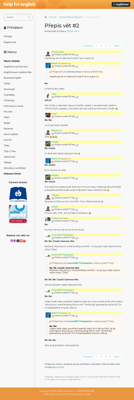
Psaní (7, 117)
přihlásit (60, 367)
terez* (54, 114)
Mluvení (8, 111)
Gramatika (9, 95)
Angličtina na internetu (16, 66)
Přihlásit (8, 36)
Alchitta (55, 142)
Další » (117, 46)
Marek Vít (61, 63)
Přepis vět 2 (73, 31)
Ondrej (60, 218)
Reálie (7, 123)
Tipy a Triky (10, 151)
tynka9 (55, 207)
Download (9, 89)
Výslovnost (9, 157)
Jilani (54, 94)
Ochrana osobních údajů (77, 394)
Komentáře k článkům (71, 17)
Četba (7, 83)
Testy (6, 145)
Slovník (8, 140)
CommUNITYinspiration (62, 235)
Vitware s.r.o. (69, 391)
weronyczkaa (58, 52)
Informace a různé (13, 106)
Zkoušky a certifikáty (15, 168)
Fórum (53, 17)
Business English (12, 78)
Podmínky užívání (53, 394)
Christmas (9, 100)
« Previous (87, 46)
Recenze (8, 128)
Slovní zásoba (11, 134)
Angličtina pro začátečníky (18, 72)
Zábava (7, 162)
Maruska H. (57, 130)
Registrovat (10, 42)
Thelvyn (55, 195)
